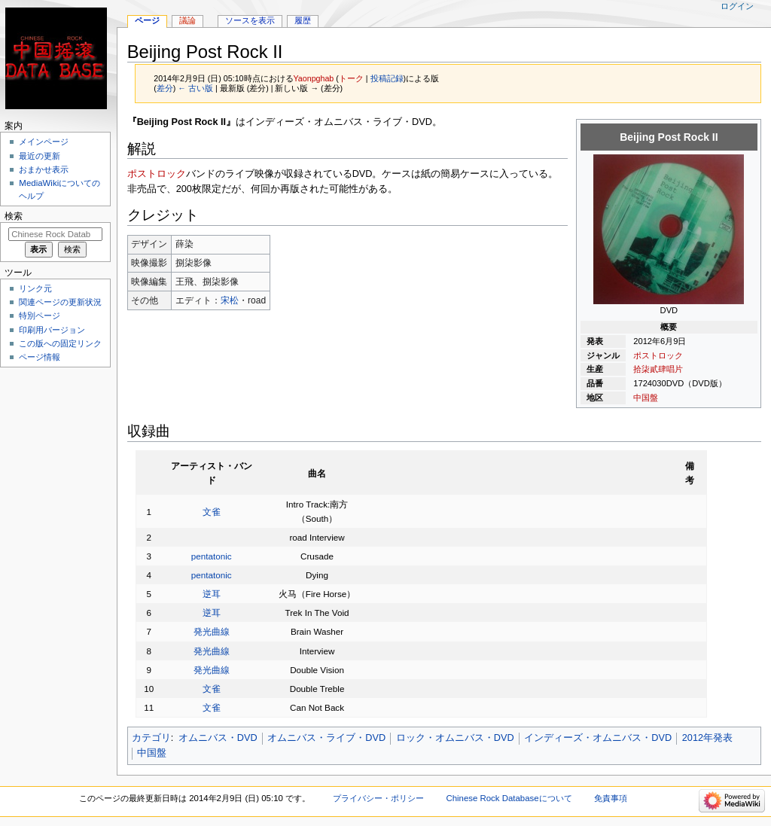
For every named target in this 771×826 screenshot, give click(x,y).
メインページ (44, 141)
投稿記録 (387, 78)
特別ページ (39, 315)
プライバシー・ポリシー (378, 798)
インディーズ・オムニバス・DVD (598, 738)
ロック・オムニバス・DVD (455, 738)
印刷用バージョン (52, 329)
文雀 (212, 512)
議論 (187, 20)
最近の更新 (39, 155)
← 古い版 (195, 88)
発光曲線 (212, 631)
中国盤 (645, 397)
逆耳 (212, 594)
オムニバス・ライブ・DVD (326, 738)
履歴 (302, 20)
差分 (165, 88)
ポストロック (658, 355)
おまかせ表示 (44, 169)
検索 (14, 216)
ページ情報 (39, 356)
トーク (351, 78)
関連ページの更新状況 (60, 301)
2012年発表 (707, 738)
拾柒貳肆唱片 (658, 368)
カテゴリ (151, 738)
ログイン (737, 6)
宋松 (230, 300)
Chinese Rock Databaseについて (508, 798)
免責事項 (610, 798)
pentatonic (211, 556)
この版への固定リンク (60, 343)
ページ (147, 20)
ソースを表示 (250, 20)
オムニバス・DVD (218, 738)
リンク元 (35, 288)
